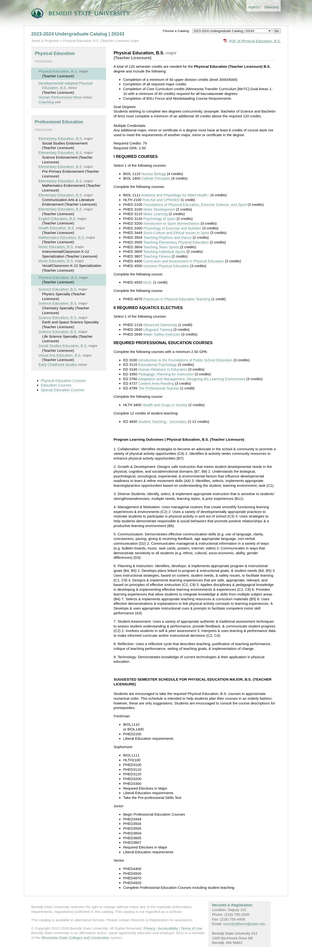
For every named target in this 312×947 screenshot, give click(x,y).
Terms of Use (191, 928)
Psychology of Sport (159, 219)
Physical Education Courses (63, 380)
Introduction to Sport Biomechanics (171, 223)
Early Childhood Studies (57, 364)
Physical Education (55, 53)
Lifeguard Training (157, 329)
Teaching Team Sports (161, 247)
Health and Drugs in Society (164, 405)
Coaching (46, 102)
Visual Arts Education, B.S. (59, 355)
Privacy (150, 928)
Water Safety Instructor (161, 334)
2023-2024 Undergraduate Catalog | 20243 (77, 33)
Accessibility (168, 928)
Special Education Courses (62, 390)
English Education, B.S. (57, 219)
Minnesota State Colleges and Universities (75, 938)
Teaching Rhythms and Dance (167, 237)
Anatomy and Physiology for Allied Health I (175, 195)
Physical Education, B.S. (58, 71)
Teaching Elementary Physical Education (176, 242)
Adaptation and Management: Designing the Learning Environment (191, 379)
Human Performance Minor (60, 97)
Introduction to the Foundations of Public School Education (185, 360)
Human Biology (153, 174)
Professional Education (59, 121)
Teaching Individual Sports (164, 251)
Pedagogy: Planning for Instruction (166, 374)
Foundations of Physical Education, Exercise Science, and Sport (195, 204)
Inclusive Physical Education (166, 266)
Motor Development (159, 209)
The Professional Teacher (158, 388)
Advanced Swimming (160, 325)
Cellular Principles (156, 178)
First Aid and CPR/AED (161, 200)
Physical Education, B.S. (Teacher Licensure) (97, 41)
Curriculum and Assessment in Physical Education (183, 261)
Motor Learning (155, 214)
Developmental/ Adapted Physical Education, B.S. (65, 85)
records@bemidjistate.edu (244, 924)
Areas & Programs (45, 41)
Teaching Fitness (157, 256)
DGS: (147, 282)
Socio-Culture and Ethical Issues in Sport (176, 233)
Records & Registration (232, 905)
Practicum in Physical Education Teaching (176, 299)
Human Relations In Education (162, 369)
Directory (271, 7)
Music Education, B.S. (56, 247)
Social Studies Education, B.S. (62, 346)
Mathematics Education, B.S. (61, 237)
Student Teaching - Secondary (162, 421)
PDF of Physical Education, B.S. (255, 41)
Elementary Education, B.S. (60, 138)
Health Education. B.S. (56, 228)
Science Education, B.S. (57, 289)
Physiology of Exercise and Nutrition (172, 228)
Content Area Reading (156, 383)
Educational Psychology (157, 364)
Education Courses (56, 385)
